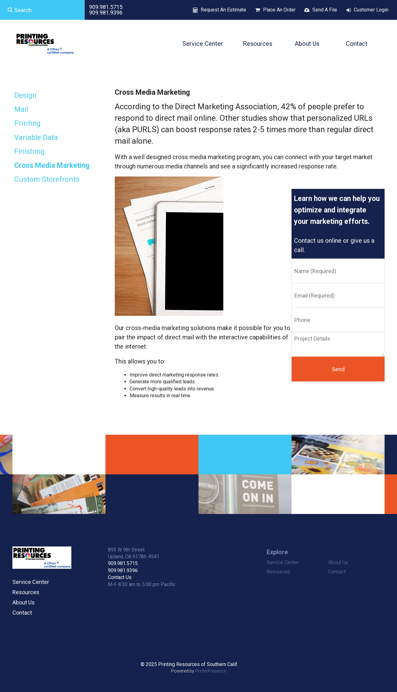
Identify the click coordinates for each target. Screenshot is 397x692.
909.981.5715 (106, 7)
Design (25, 95)
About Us (307, 43)
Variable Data (36, 137)
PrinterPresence (210, 670)
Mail (21, 109)
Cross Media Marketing (51, 165)
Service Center (202, 43)
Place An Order (279, 10)
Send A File (324, 10)
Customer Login (371, 10)
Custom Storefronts (46, 179)
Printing (27, 123)
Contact (357, 43)
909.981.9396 (106, 12)
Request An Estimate (223, 10)
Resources (257, 43)
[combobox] (42, 9)
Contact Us (120, 577)
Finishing (29, 151)
